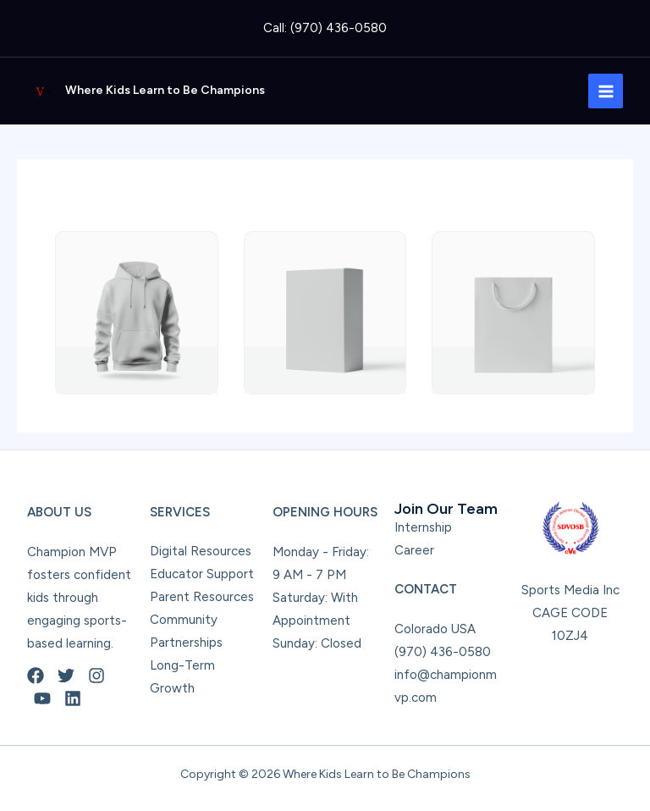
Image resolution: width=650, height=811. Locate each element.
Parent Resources (202, 596)
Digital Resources (200, 551)
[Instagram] (96, 675)
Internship (423, 527)
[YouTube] (42, 698)
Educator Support (202, 574)
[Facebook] (35, 675)
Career (414, 550)
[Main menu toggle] (605, 91)
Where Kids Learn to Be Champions (165, 90)
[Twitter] (66, 675)
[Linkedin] (72, 698)
